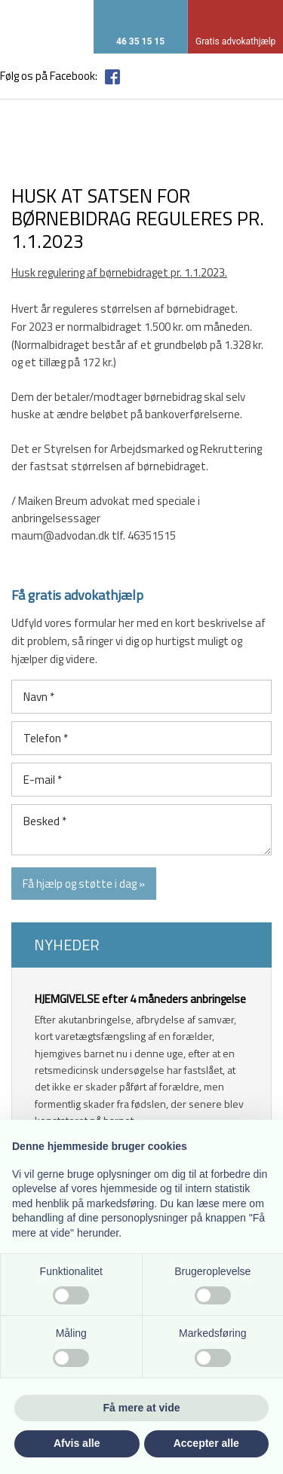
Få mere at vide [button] (141, 1408)
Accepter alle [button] (206, 1443)
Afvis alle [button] (77, 1443)
